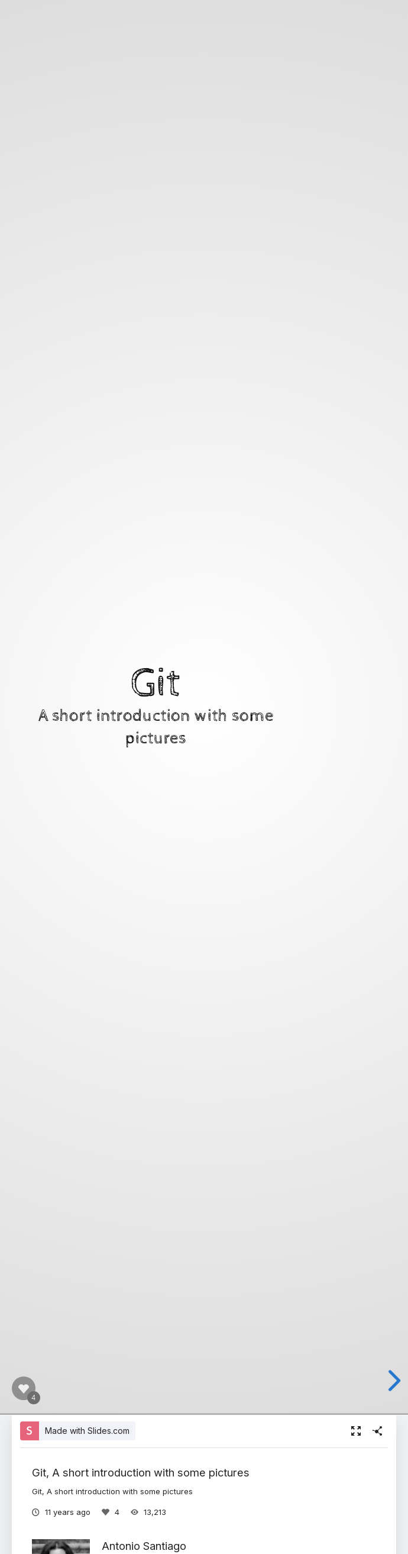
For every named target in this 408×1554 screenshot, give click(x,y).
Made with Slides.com (87, 1431)
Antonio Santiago (144, 1545)
